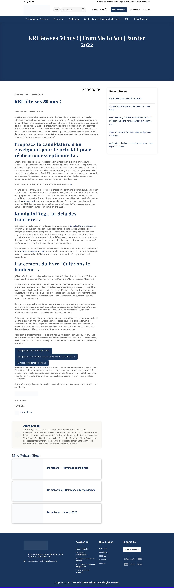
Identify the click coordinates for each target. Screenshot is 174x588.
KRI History (104, 552)
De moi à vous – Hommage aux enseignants (71, 490)
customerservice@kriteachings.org (40, 561)
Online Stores (140, 19)
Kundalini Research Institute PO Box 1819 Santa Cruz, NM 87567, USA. (45, 555)
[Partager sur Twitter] (89, 90)
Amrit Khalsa (26, 412)
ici (71, 184)
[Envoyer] (83, 9)
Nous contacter (82, 549)
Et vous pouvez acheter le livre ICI (32, 363)
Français (146, 9)
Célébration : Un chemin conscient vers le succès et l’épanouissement (131, 145)
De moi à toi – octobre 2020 (62, 512)
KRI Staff (103, 564)
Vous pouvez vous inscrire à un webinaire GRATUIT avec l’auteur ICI (46, 357)
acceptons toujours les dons (33, 251)
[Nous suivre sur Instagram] (27, 2)
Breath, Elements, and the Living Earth (125, 98)
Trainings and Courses (38, 19)
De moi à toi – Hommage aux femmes (67, 467)
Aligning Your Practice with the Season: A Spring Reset (129, 108)
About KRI (103, 548)
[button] (99, 9)
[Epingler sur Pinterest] (99, 90)
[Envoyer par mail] (94, 90)
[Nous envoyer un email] (30, 2)
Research (58, 19)
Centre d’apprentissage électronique (102, 19)
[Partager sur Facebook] (84, 90)
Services (102, 560)
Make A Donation (118, 10)
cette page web (28, 201)
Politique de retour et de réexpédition (84, 566)
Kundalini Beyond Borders (81, 226)
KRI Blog (102, 556)
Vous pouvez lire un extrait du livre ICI (33, 350)
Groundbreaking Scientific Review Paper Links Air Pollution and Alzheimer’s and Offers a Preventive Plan (130, 120)
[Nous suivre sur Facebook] (25, 2)
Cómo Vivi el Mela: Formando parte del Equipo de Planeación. (130, 134)
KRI (127, 19)
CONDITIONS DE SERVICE (83, 572)
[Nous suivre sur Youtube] (33, 2)
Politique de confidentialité (82, 554)
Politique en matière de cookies (85, 560)
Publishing (74, 19)
